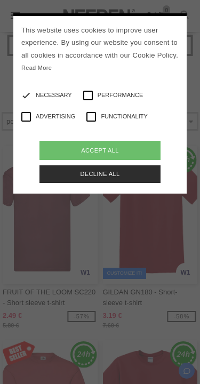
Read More (36, 68)
